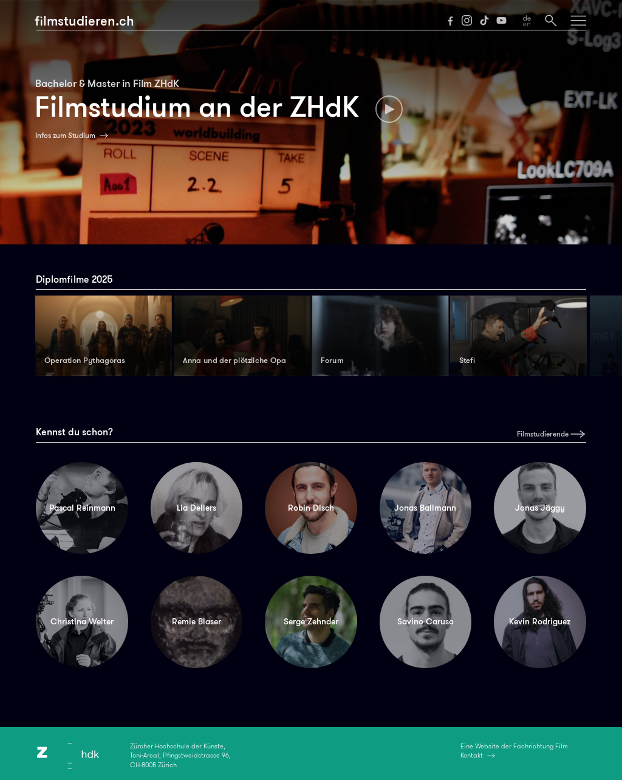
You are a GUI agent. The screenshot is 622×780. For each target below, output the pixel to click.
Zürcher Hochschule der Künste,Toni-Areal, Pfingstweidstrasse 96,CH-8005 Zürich (180, 755)
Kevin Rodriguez (539, 621)
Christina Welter (82, 621)
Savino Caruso (425, 621)
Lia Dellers (196, 508)
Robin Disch (311, 508)
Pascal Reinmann (82, 508)
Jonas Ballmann (425, 508)
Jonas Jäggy (540, 508)
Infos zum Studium (65, 135)
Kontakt (471, 755)
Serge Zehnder (311, 621)
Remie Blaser (196, 621)
